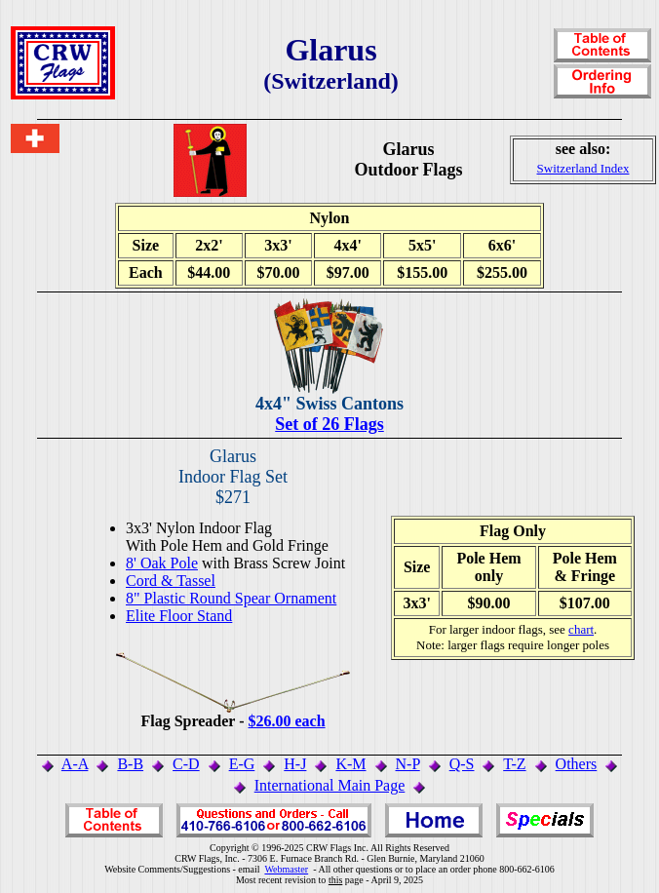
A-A (75, 764)
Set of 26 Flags (329, 424)
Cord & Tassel (170, 580)
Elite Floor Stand (179, 615)
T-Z (514, 764)
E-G (242, 764)
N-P (408, 764)
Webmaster (286, 869)
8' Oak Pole (162, 563)
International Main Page (330, 785)
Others (577, 764)
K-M (350, 764)
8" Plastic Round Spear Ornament (231, 598)
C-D (186, 764)
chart (581, 629)
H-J (295, 764)
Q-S (462, 764)
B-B (130, 764)
